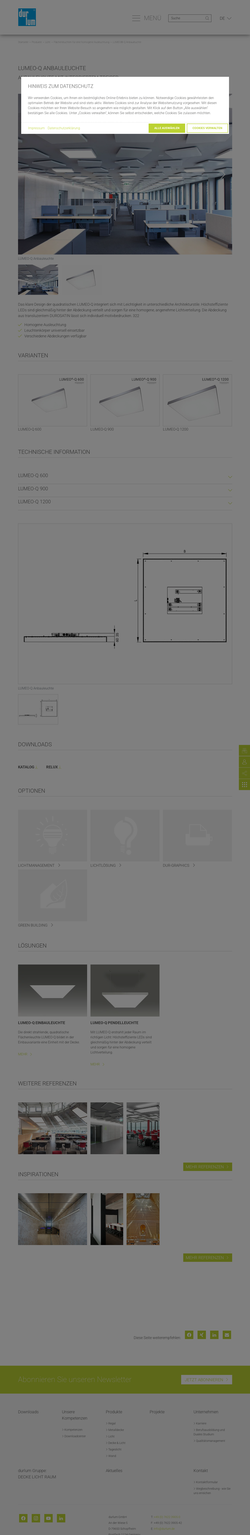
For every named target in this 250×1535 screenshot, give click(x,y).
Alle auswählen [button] (166, 128)
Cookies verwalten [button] (207, 128)
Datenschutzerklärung (64, 128)
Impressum (36, 128)
